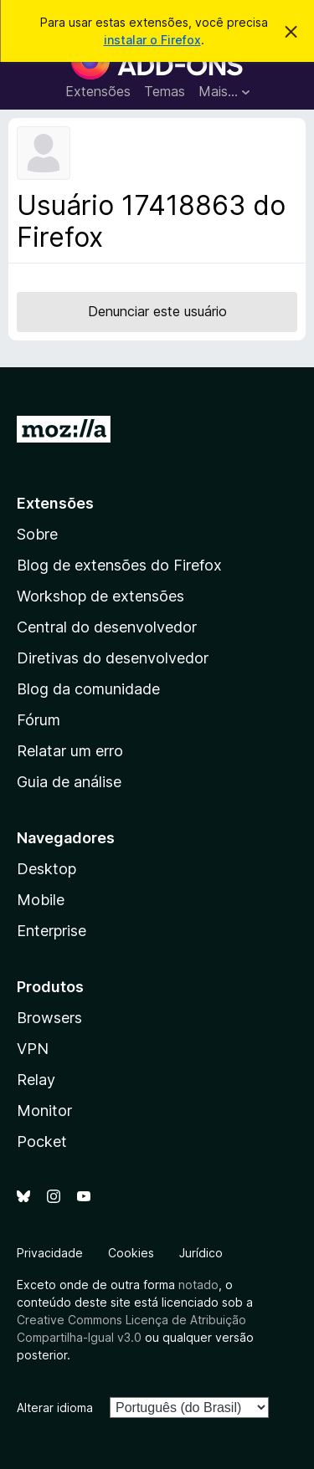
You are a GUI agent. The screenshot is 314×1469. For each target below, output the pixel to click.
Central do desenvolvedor (107, 627)
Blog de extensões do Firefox (119, 565)
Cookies (131, 1253)
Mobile (40, 900)
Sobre (37, 534)
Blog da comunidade (88, 689)
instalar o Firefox (152, 40)
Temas (164, 91)
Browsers (49, 1017)
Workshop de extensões (100, 596)
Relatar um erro (70, 751)
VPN (33, 1048)
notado (198, 1284)
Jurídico (201, 1253)
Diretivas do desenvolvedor (112, 658)
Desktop (46, 869)
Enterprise (51, 930)
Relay (36, 1079)
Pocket (42, 1141)
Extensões (98, 91)
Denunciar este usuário (157, 311)
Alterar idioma (55, 1407)
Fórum (38, 720)
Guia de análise (69, 782)
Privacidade (50, 1253)
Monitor (44, 1110)
